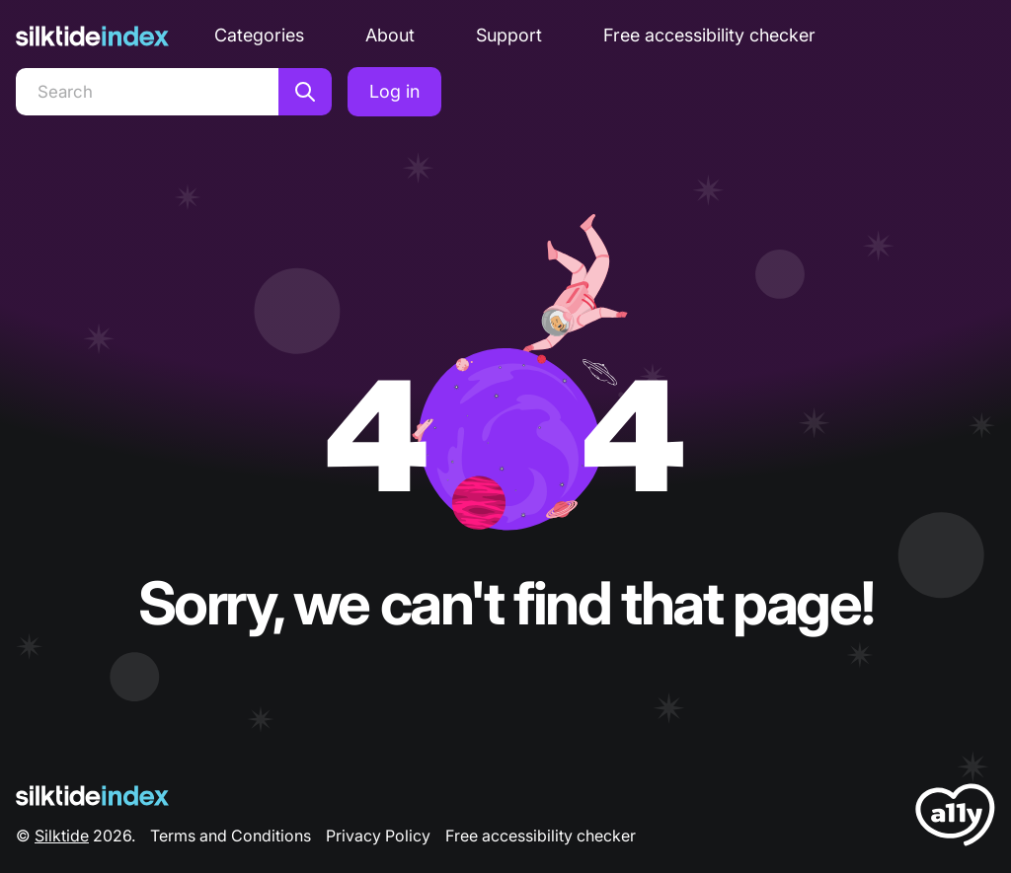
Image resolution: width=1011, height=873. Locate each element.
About (390, 35)
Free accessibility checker (709, 35)
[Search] (147, 91)
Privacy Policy (378, 835)
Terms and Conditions (230, 835)
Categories (259, 35)
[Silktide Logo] (92, 795)
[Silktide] (92, 36)
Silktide (62, 835)
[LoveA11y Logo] (955, 818)
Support (509, 35)
